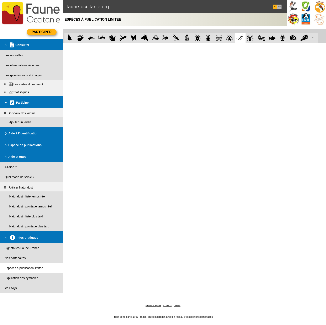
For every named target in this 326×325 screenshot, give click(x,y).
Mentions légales (153, 305)
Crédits (177, 305)
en (279, 7)
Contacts (167, 305)
